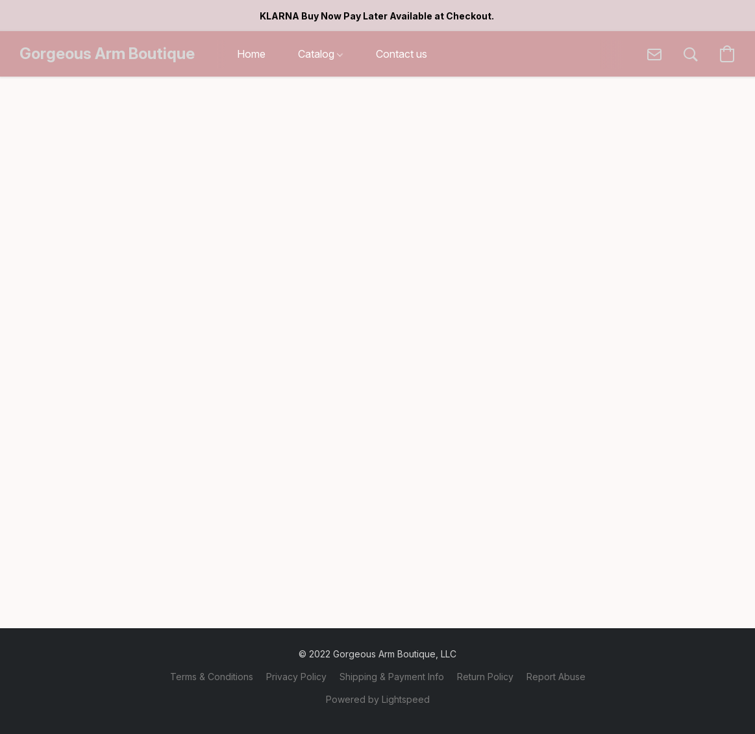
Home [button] (251, 53)
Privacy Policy (296, 676)
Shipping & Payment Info (392, 676)
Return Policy (485, 676)
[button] (107, 54)
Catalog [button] (320, 53)
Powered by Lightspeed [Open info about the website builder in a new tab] (378, 699)
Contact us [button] (401, 53)
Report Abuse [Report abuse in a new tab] (556, 676)
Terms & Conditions (211, 676)
